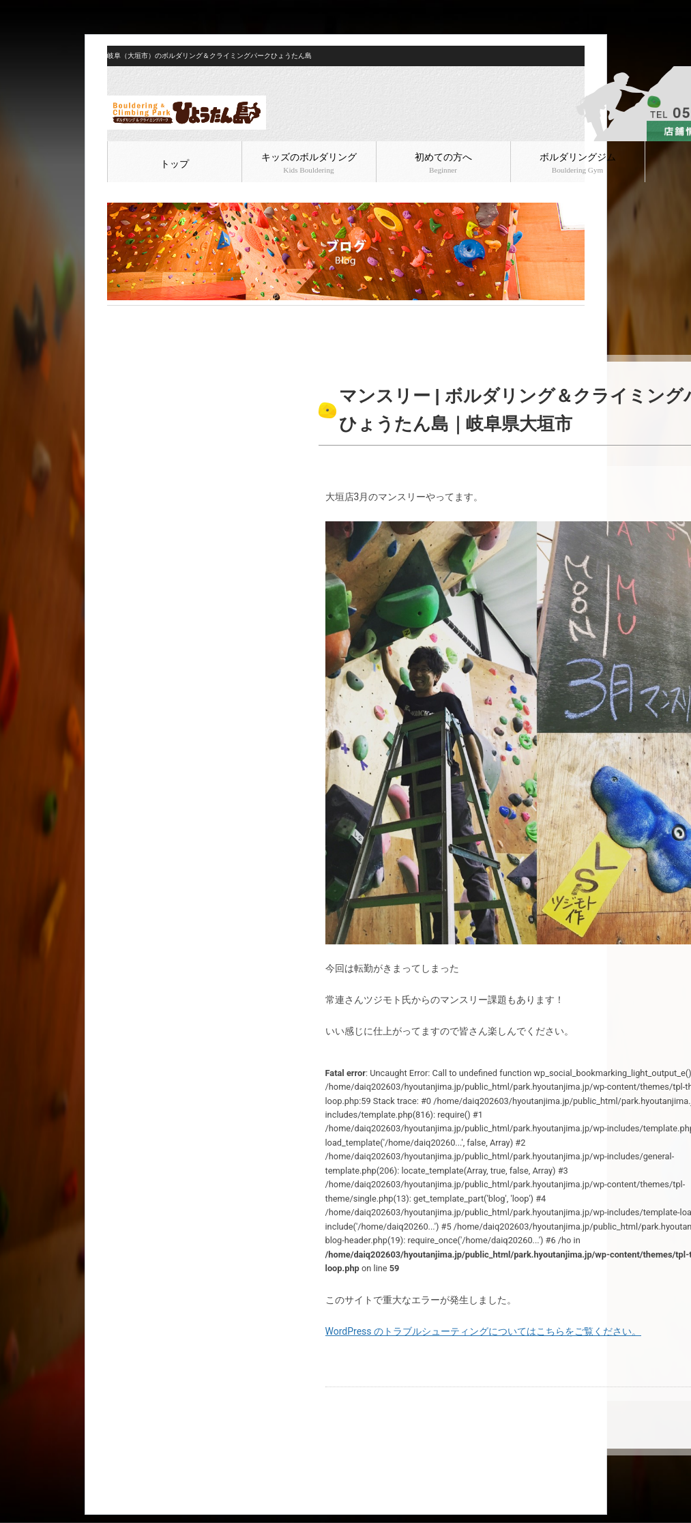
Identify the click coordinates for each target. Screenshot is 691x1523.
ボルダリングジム (578, 163)
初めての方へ (443, 163)
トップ (174, 164)
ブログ (148, 316)
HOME (118, 316)
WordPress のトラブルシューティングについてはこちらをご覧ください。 (483, 1331)
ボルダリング (193, 316)
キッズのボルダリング (309, 163)
